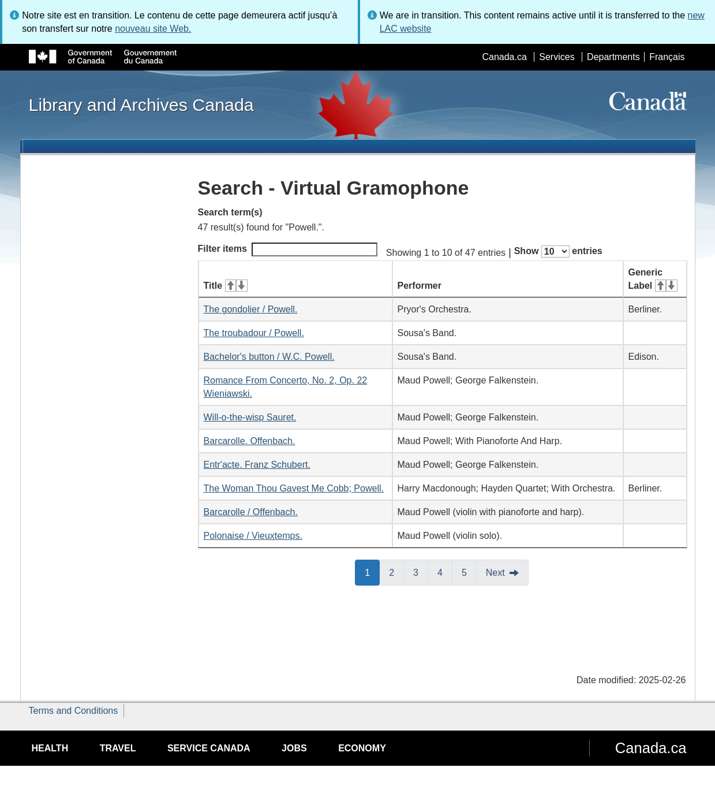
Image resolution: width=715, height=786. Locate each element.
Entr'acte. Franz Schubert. (257, 465)
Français (666, 57)
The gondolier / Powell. (251, 309)
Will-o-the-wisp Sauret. (250, 417)
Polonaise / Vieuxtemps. (253, 536)
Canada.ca (504, 57)
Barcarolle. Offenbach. (249, 441)
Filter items (287, 249)
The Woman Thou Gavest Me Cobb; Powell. (294, 488)
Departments (613, 57)
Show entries (558, 251)
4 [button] (444, 572)
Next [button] (495, 573)
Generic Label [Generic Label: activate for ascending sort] (652, 278)
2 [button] (396, 572)
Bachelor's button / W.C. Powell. (269, 357)
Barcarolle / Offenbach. (251, 512)
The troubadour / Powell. (254, 333)
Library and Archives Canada (141, 104)
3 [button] (420, 572)
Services (556, 57)
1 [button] (372, 572)
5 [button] (469, 572)
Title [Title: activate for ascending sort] (226, 285)
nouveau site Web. (153, 28)
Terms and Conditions (73, 711)
